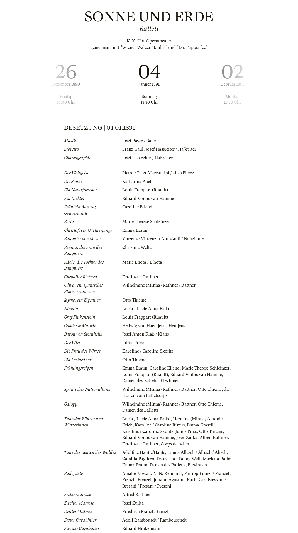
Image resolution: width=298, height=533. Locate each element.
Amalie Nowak (136, 473)
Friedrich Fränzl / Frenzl (145, 511)
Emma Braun (134, 230)
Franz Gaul (132, 149)
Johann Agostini (169, 479)
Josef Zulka (186, 437)
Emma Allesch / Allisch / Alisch (197, 452)
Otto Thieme (134, 300)
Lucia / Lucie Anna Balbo (146, 308)
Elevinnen (170, 380)
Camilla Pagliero (138, 458)
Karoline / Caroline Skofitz (147, 351)
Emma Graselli (201, 425)
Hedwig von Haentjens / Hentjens (153, 325)
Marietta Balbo (217, 458)
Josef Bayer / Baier (139, 140)
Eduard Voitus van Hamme (148, 198)
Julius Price (133, 342)
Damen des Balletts (140, 380)
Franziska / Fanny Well (179, 458)
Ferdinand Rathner (140, 276)
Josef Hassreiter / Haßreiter (171, 149)
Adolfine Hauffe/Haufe (143, 452)
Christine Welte (137, 247)
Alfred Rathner (214, 437)
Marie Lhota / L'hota (142, 262)
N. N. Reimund (167, 473)
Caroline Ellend (137, 206)
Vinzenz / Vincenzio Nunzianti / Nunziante (163, 238)
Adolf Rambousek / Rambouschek (154, 520)
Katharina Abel (136, 181)
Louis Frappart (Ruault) (145, 189)
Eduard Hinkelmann (142, 528)
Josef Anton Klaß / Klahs (145, 334)
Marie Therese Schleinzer (146, 221)
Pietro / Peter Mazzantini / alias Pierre (158, 172)
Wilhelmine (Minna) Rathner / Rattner (159, 285)
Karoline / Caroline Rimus (160, 425)
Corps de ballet (175, 444)
